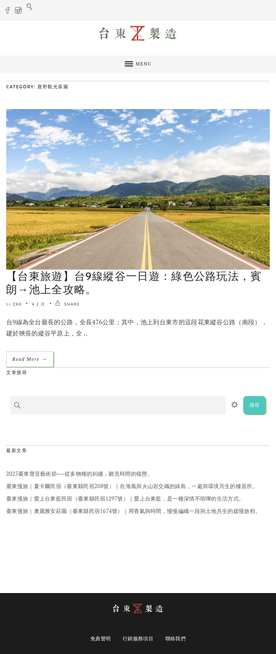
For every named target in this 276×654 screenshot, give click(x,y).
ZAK (17, 304)
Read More (29, 359)
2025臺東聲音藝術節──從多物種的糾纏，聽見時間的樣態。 (79, 473)
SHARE (67, 304)
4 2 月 (39, 304)
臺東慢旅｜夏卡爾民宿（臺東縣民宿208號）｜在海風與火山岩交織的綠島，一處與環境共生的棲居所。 (132, 486)
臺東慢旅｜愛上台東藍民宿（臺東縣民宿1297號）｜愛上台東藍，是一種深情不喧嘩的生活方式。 (125, 498)
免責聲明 (100, 638)
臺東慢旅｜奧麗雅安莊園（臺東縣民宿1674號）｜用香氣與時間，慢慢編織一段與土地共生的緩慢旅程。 (133, 511)
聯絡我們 (175, 638)
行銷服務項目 (138, 638)
